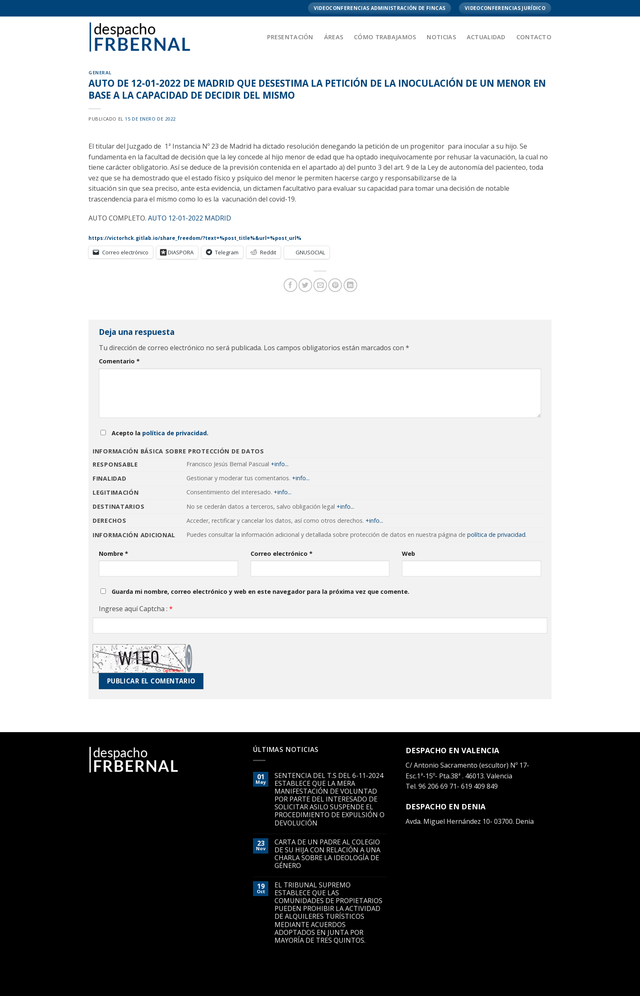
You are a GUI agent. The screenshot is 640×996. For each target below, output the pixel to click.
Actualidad (486, 37)
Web (408, 553)
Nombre (113, 553)
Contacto (534, 37)
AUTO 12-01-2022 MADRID (189, 218)
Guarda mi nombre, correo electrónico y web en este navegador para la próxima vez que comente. (260, 591)
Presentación (290, 37)
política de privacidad (174, 433)
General (100, 72)
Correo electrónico (282, 553)
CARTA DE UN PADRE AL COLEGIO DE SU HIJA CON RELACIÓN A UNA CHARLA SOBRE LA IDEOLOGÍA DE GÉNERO (327, 854)
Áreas (333, 37)
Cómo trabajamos (385, 37)
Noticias (441, 37)
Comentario (119, 361)
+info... (280, 464)
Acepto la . (160, 433)
